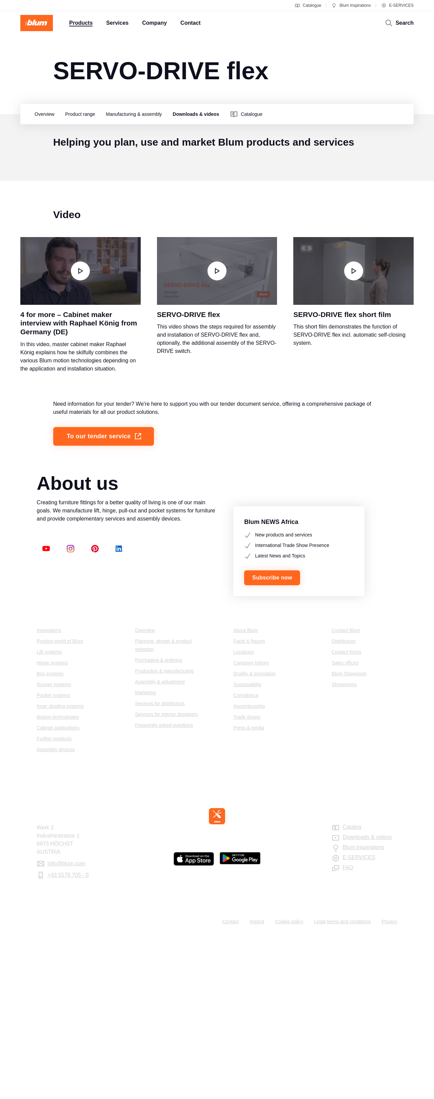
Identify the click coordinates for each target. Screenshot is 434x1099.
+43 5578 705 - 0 (67, 1037)
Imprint (257, 1084)
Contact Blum (346, 793)
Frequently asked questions (164, 887)
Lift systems (49, 814)
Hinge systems (52, 825)
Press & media (248, 890)
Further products (54, 901)
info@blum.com (66, 1026)
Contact (343, 779)
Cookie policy (289, 1084)
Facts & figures (249, 803)
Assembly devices (56, 912)
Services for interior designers (166, 877)
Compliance (245, 858)
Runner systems (54, 847)
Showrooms (344, 847)
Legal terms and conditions (342, 1084)
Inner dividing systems (60, 868)
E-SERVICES (397, 5)
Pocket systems (53, 858)
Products (50, 779)
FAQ (347, 1030)
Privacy (389, 1084)
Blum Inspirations (351, 5)
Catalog (351, 989)
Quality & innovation (254, 836)
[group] (42, 114)
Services (147, 779)
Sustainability (247, 847)
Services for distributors (159, 866)
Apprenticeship (249, 868)
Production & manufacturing (164, 833)
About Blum (245, 793)
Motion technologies (58, 879)
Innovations (49, 793)
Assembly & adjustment (159, 844)
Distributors (344, 803)
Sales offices (345, 825)
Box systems (50, 836)
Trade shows (246, 879)
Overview (145, 793)
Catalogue (308, 5)
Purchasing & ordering (158, 822)
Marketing (145, 855)
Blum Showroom (349, 836)
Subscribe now (272, 740)
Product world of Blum (60, 803)
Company (247, 779)
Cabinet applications (58, 890)
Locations (243, 814)
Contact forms (346, 814)
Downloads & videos (367, 999)
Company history (251, 825)
